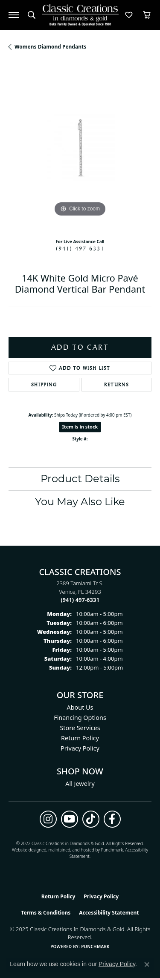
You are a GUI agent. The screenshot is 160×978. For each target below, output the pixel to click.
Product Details (80, 478)
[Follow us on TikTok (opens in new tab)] (90, 819)
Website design (26, 850)
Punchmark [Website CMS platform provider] (95, 946)
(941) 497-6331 (80, 248)
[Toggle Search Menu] (31, 15)
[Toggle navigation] (13, 15)
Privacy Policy (80, 748)
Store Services (80, 728)
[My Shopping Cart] (146, 15)
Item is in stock (80, 426)
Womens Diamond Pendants (50, 46)
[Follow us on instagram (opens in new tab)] (48, 819)
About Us (80, 707)
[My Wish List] (129, 15)
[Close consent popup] (146, 964)
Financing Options (80, 717)
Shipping (44, 384)
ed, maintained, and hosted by (71, 850)
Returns (116, 384)
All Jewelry (80, 784)
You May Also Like (80, 501)
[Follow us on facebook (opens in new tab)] (112, 819)
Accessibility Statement (109, 912)
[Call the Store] (80, 600)
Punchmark (112, 850)
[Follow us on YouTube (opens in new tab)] (69, 819)
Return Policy (80, 738)
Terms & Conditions (45, 912)
